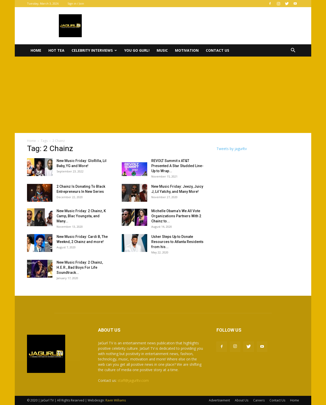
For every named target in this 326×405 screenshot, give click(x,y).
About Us (241, 400)
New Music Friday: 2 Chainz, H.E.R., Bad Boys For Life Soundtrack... (80, 267)
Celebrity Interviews (94, 50)
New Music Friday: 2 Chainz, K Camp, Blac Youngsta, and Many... (81, 216)
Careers (259, 400)
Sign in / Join (75, 3)
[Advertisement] (163, 94)
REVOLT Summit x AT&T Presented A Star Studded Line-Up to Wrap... (177, 166)
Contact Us (217, 50)
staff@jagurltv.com (133, 380)
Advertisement (219, 400)
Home (36, 50)
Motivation (187, 50)
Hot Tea (56, 50)
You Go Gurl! (137, 50)
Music (162, 50)
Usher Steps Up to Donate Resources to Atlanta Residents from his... (177, 242)
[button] (293, 50)
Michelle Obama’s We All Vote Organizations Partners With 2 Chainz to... (176, 216)
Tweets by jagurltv (231, 148)
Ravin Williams (116, 400)
